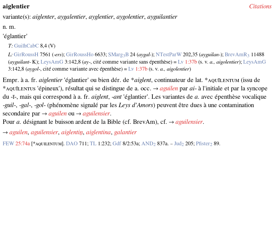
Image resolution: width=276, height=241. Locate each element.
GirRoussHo (79, 54)
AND (148, 143)
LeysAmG (52, 62)
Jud (179, 143)
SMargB (118, 54)
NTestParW (169, 54)
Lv (181, 62)
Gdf (117, 143)
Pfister (204, 143)
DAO (72, 143)
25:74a (22, 143)
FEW (8, 143)
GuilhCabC (26, 46)
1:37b (191, 62)
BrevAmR (237, 54)
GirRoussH (26, 54)
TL (93, 143)
